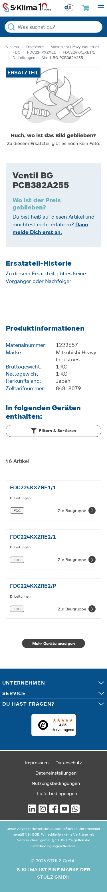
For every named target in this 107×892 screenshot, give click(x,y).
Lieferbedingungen (57, 793)
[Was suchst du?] (53, 27)
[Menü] (72, 717)
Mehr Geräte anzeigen (53, 643)
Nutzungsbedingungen (56, 783)
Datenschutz (68, 762)
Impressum (37, 762)
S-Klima (12, 46)
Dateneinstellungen (55, 772)
